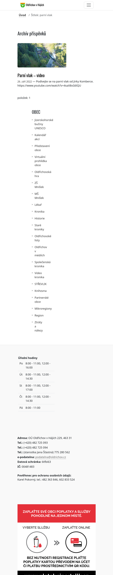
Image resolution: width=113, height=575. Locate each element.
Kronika (36, 211)
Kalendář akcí (36, 137)
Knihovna (36, 291)
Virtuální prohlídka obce (36, 161)
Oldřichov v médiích (36, 251)
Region (36, 315)
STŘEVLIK (36, 284)
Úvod (22, 15)
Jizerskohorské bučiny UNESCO (36, 124)
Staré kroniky (36, 227)
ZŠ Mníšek (36, 185)
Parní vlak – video (31, 75)
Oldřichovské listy (36, 238)
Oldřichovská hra (36, 174)
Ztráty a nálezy (36, 326)
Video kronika (36, 275)
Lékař (36, 204)
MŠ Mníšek (36, 196)
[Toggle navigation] (89, 5)
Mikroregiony (36, 308)
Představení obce (36, 148)
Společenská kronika (36, 264)
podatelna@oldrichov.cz (50, 457)
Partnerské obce (36, 300)
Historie (36, 218)
